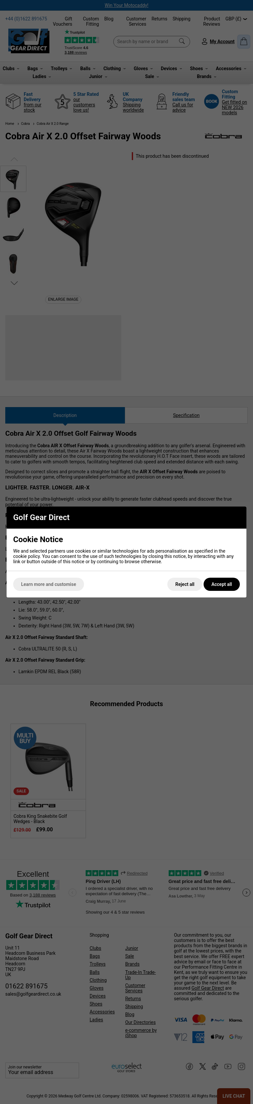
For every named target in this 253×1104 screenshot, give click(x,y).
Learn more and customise (48, 584)
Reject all (184, 584)
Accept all (221, 584)
